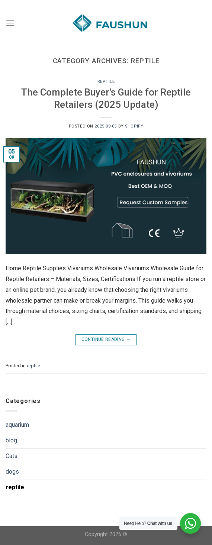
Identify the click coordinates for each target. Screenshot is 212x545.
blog (11, 440)
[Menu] (10, 23)
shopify (134, 126)
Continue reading (106, 339)
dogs (12, 471)
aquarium (17, 424)
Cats (11, 455)
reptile (106, 81)
